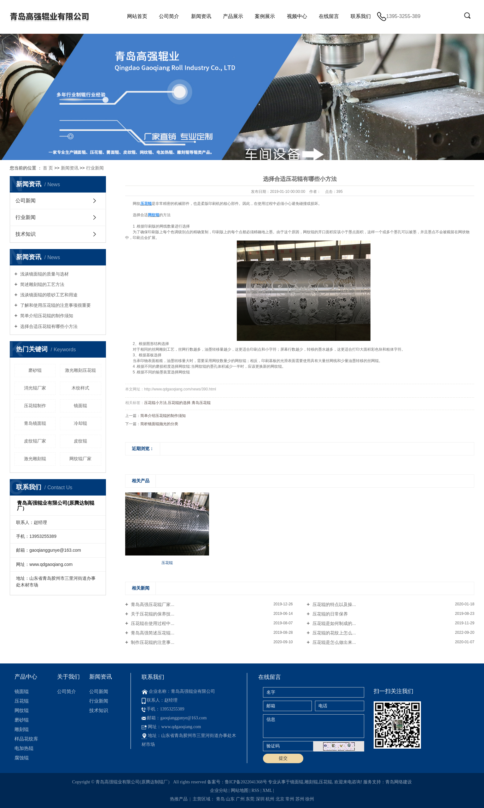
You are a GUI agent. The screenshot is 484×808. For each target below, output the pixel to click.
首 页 (48, 167)
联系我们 (361, 16)
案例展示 (265, 16)
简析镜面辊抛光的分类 (159, 424)
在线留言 (329, 16)
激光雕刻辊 (35, 458)
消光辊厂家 (35, 387)
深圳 (260, 799)
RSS (255, 790)
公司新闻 (25, 200)
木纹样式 (80, 387)
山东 (230, 799)
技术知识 (25, 234)
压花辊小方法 (155, 403)
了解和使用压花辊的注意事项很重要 (55, 305)
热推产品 (179, 799)
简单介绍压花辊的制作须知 (46, 315)
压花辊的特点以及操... (333, 604)
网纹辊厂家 (80, 458)
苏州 (299, 799)
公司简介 (169, 16)
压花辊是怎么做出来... (333, 642)
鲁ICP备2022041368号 (246, 782)
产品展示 (233, 16)
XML (267, 790)
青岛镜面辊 (35, 423)
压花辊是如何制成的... (333, 623)
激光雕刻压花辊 (80, 370)
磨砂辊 (35, 370)
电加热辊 (24, 748)
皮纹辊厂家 (35, 440)
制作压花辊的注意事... (152, 642)
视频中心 (297, 16)
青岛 (220, 799)
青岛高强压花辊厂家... (152, 604)
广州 (240, 799)
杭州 (269, 799)
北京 (280, 799)
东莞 (250, 799)
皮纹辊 (80, 440)
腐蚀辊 (22, 757)
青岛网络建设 (398, 782)
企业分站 (219, 790)
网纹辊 (22, 710)
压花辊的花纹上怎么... (333, 632)
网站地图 (239, 790)
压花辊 (22, 701)
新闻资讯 (201, 16)
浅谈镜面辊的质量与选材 (44, 273)
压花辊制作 (35, 405)
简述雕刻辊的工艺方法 (41, 284)
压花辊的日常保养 (329, 613)
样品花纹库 (26, 738)
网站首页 (137, 16)
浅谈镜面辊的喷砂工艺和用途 (48, 294)
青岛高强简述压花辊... (152, 632)
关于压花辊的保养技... (152, 613)
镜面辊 (80, 405)
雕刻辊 (22, 729)
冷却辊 (80, 423)
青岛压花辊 (201, 403)
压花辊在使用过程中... (152, 623)
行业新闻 (95, 167)
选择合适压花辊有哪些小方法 (48, 326)
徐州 (309, 799)
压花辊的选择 (179, 403)
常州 (289, 799)
